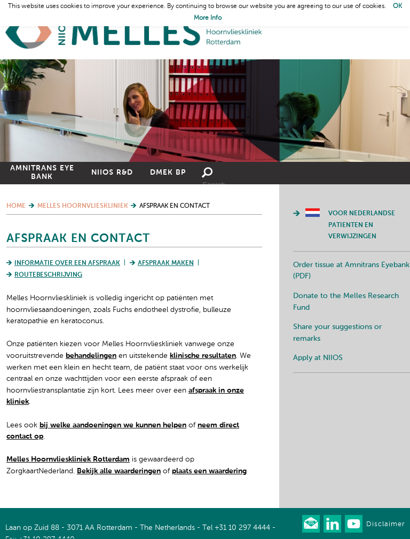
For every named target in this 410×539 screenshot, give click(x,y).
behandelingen (91, 356)
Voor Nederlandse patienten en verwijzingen (361, 225)
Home (133, 32)
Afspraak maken (166, 263)
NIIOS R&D (112, 172)
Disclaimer (385, 524)
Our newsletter (311, 524)
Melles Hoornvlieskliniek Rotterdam (68, 459)
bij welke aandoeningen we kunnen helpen (113, 425)
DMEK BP (168, 172)
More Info (208, 18)
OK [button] (397, 6)
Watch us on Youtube (353, 524)
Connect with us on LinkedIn (332, 524)
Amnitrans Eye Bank (42, 173)
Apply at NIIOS (318, 358)
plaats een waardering (209, 471)
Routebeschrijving (48, 275)
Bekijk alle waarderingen (119, 471)
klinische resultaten (203, 356)
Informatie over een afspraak (67, 263)
